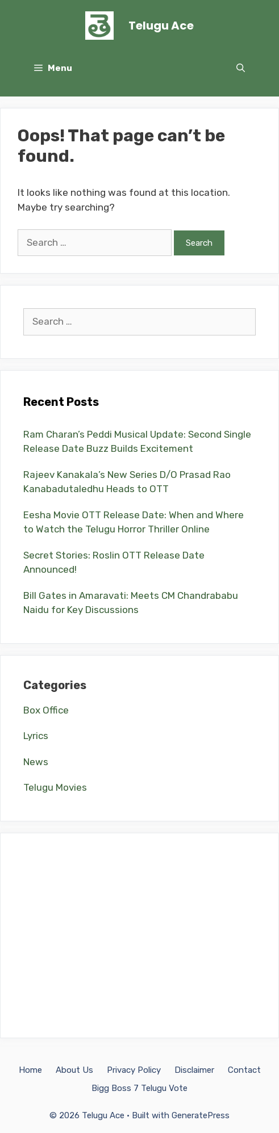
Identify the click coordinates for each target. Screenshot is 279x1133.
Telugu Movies (55, 787)
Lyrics (35, 735)
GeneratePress (201, 1115)
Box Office (46, 710)
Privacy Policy (134, 1070)
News (35, 761)
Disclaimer (194, 1070)
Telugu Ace (161, 25)
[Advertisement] (139, 935)
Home (30, 1070)
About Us (74, 1070)
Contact (244, 1070)
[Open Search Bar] (240, 68)
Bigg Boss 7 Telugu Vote (139, 1088)
